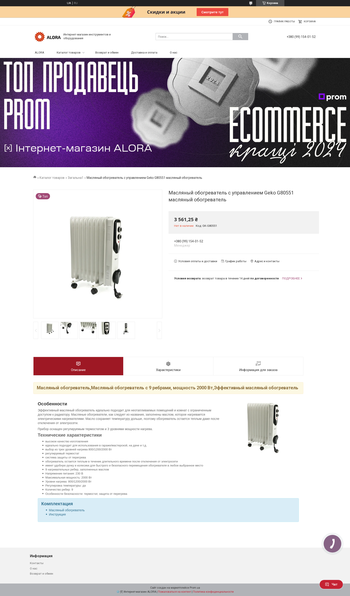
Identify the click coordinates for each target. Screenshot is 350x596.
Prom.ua (195, 587)
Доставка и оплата (144, 52)
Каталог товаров (69, 52)
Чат (331, 584)
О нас (173, 52)
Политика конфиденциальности (213, 591)
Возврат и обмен (107, 52)
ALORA (39, 52)
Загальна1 (75, 177)
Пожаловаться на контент (174, 591)
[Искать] (240, 36)
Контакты (37, 563)
